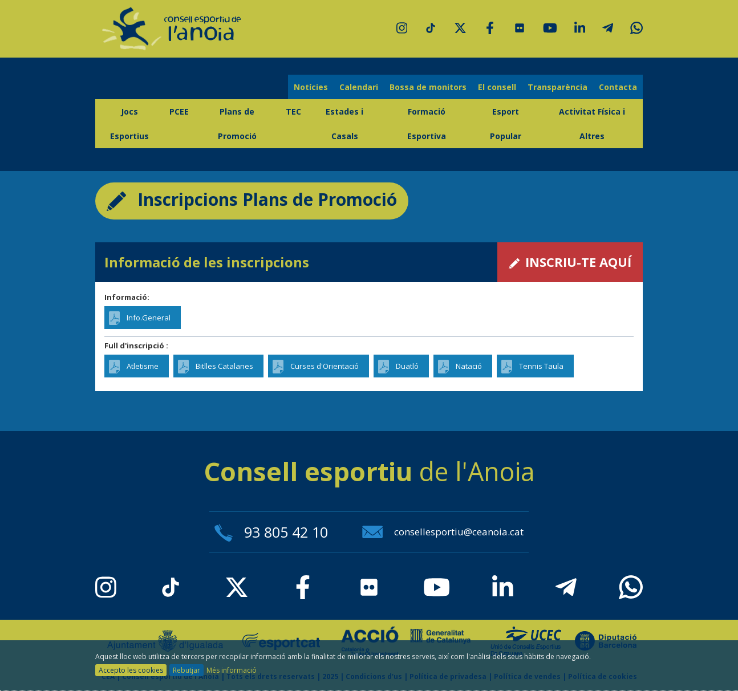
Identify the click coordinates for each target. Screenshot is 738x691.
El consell (497, 87)
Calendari (358, 87)
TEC (293, 111)
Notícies (311, 87)
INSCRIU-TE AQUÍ (570, 261)
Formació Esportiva (426, 123)
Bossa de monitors (428, 87)
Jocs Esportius (129, 123)
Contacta (618, 87)
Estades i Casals (344, 123)
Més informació (231, 670)
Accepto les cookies (131, 670)
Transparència (557, 87)
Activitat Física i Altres (592, 123)
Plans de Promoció (237, 123)
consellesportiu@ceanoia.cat (443, 531)
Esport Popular (505, 123)
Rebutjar (186, 670)
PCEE (179, 111)
